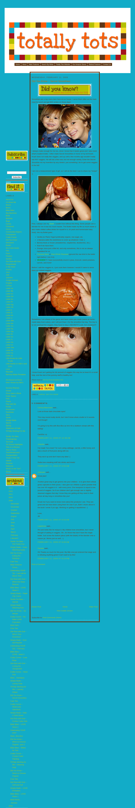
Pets (7, 399)
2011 (11, 494)
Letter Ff (9, 302)
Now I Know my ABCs (14, 382)
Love (8, 369)
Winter (8, 471)
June (13, 523)
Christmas (10, 226)
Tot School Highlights (14, 444)
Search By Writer (48, 64)
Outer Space (11, 396)
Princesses (10, 409)
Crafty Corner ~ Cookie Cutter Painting (16, 756)
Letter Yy (9, 353)
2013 (11, 488)
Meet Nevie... (15, 800)
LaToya (9, 286)
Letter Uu (9, 342)
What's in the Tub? (13, 469)
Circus (8, 229)
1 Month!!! (14, 538)
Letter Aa (9, 288)
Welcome (9, 466)
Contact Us (107, 64)
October (14, 510)
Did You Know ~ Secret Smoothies (51, 81)
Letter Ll (9, 318)
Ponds (8, 407)
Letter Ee (9, 299)
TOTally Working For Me (15, 431)
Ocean (8, 391)
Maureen (9, 372)
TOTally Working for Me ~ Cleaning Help (18, 764)
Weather (9, 463)
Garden (9, 259)
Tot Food (9, 442)
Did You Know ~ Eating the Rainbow (16, 555)
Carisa (8, 224)
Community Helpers (14, 232)
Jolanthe (9, 278)
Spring (8, 426)
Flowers (9, 256)
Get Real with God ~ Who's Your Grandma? (18, 634)
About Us (9, 199)
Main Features (34, 64)
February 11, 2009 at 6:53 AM (53, 466)
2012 (11, 491)
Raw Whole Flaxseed (59, 254)
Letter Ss (9, 337)
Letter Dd (9, 296)
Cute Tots (14, 562)
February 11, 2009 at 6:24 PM (53, 559)
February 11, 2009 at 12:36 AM (54, 438)
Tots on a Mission (13, 447)
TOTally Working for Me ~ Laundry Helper (18, 689)
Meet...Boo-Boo (16, 736)
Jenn (8, 272)
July (13, 519)
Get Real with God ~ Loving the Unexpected (18, 666)
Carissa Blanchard (45, 408)
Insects (9, 270)
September (15, 513)
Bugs (8, 221)
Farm (8, 253)
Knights (9, 283)
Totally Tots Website (63, 64)
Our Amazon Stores (79, 64)
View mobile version (65, 611)
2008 (11, 806)
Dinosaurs (10, 243)
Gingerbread (11, 264)
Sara (8, 415)
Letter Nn (9, 323)
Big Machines (11, 213)
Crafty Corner (11, 237)
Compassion (11, 234)
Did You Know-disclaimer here (53, 380)
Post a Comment (38, 564)
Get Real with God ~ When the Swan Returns (18, 581)
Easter (8, 245)
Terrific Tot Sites (12, 436)
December (15, 504)
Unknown (41, 472)
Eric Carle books (12, 248)
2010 (11, 497)
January (14, 803)
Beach (8, 205)
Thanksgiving (11, 439)
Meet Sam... (15, 625)
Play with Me (11, 404)
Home (18, 64)
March (13, 532)
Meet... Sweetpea (17, 678)
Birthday (9, 218)
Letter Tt (9, 340)
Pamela (41, 548)
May (13, 526)
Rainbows (10, 412)
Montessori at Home (14, 380)
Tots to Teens (11, 450)
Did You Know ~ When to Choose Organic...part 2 (18, 742)
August (14, 516)
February (14, 535)
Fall (7, 251)
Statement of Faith (13, 428)
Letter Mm (10, 321)
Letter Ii (9, 310)
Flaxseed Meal (43, 254)
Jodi (7, 275)
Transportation (11, 455)
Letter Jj (9, 313)
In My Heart (10, 267)
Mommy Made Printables (16, 374)
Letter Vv (9, 345)
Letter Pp (9, 329)
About (24, 64)
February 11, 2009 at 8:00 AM (53, 542)
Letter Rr (9, 334)
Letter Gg (9, 305)
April (13, 529)
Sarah (8, 417)
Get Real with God (13, 261)
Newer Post (36, 607)
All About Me (11, 202)
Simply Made (11, 420)
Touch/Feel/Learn (13, 452)
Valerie (8, 461)
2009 (11, 501)
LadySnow (42, 526)
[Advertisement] (68, 16)
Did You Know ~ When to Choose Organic (18, 773)
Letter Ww (10, 348)
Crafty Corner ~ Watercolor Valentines (16, 707)
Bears (8, 208)
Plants (8, 401)
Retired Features (94, 64)
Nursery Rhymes (12, 388)
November (15, 507)
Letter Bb (9, 291)
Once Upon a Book (13, 393)
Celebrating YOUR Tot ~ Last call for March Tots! (18, 573)
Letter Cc (9, 294)
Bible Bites (10, 210)
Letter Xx (9, 350)
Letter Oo (9, 326)
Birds (8, 216)
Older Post (93, 607)
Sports (8, 423)
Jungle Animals (12, 280)
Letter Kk (9, 315)
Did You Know (11, 240)
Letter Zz (9, 356)
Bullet (51, 224)
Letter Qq (9, 331)
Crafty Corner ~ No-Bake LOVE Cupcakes (18, 619)
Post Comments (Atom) (52, 618)
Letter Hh (9, 307)
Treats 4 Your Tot (12, 458)
